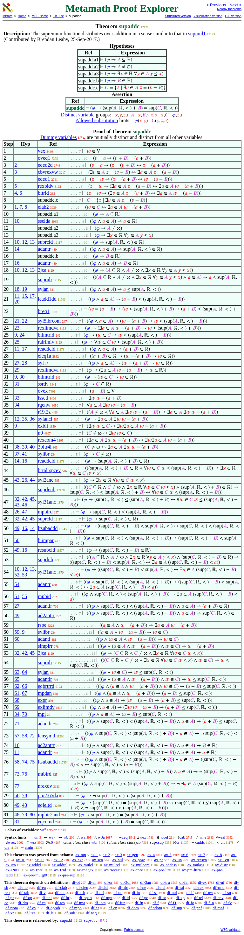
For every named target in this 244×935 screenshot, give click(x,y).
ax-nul (117, 859)
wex (142, 837)
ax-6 (184, 854)
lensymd (46, 735)
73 (16, 774)
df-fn (139, 902)
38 (16, 447)
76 (24, 774)
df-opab (85, 897)
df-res (59, 902)
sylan (43, 289)
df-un (117, 892)
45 (32, 499)
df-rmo (218, 887)
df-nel (161, 887)
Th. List (58, 16)
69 (16, 707)
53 (24, 574)
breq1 (43, 311)
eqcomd (46, 821)
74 (24, 761)
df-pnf (197, 907)
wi (51, 837)
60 (16, 639)
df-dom (133, 907)
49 (16, 528)
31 (16, 384)
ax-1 (94, 854)
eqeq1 (44, 179)
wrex (12, 842)
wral (221, 837)
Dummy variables (58, 137)
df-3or (125, 882)
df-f (155, 902)
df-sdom (155, 907)
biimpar (46, 540)
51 (16, 596)
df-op (27, 897)
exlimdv (46, 707)
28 (24, 363)
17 (32, 296)
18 (16, 289)
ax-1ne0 (37, 870)
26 (24, 480)
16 (16, 263)
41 (24, 454)
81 (16, 821)
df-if (190, 892)
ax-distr (221, 864)
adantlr (45, 606)
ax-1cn (223, 859)
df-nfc (123, 887)
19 (24, 289)
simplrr (45, 646)
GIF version (233, 16)
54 (16, 584)
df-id (126, 897)
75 (32, 761)
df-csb (80, 892)
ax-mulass (195, 864)
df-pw (208, 892)
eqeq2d (45, 165)
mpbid (44, 596)
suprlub (45, 559)
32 (16, 499)
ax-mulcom (140, 864)
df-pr (9, 897)
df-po (143, 897)
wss (33, 842)
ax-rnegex (85, 870)
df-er (95, 907)
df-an (92, 882)
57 (16, 735)
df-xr (9, 913)
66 (24, 686)
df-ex (202, 882)
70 (24, 714)
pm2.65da (48, 795)
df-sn (226, 892)
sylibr (43, 454)
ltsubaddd (48, 528)
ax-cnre (137, 870)
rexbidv (45, 186)
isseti (43, 398)
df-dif (99, 892)
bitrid (43, 193)
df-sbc (60, 892)
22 (24, 321)
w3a (101, 837)
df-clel (103, 887)
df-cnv (218, 897)
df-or (108, 882)
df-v (42, 892)
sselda (44, 221)
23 (16, 328)
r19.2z (44, 412)
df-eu (41, 887)
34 (16, 405)
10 (16, 221)
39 (24, 447)
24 (21, 335)
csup (160, 842)
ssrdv (43, 384)
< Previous (216, 5)
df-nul (172, 892)
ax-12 (58, 859)
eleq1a (44, 356)
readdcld (46, 349)
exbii (43, 426)
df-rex (198, 887)
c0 (51, 842)
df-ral (179, 887)
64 (24, 672)
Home (22, 16)
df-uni (47, 897)
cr (178, 842)
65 (16, 679)
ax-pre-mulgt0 (35, 875)
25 (16, 342)
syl (41, 363)
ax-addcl (34, 864)
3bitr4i (44, 447)
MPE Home (40, 16)
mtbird (44, 774)
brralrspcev (49, 470)
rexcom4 (47, 440)
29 (16, 370)
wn (35, 837)
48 (16, 814)
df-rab (24, 892)
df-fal (183, 882)
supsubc (90, 920)
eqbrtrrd (46, 686)
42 (24, 499)
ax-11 (39, 859)
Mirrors (7, 16)
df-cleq (82, 887)
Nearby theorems (229, 9)
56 (16, 795)
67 (24, 693)
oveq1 (44, 158)
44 (32, 480)
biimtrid (46, 335)
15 (24, 296)
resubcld (46, 550)
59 (16, 632)
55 (24, 596)
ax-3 (118, 854)
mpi (42, 714)
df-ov (31, 907)
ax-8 (218, 854)
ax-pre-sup (67, 875)
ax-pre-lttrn (191, 870)
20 (16, 301)
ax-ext (77, 859)
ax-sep (97, 859)
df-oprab (53, 907)
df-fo (190, 902)
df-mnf (218, 907)
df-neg (91, 913)
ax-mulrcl (112, 864)
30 (21, 377)
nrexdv (45, 786)
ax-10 (20, 859)
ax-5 (168, 854)
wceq (123, 837)
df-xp (180, 897)
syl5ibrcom (49, 321)
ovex (43, 391)
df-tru (165, 882)
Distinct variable (77, 114)
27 (16, 363)
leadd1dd (47, 299)
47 (24, 511)
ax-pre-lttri (162, 870)
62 (16, 686)
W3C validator (230, 930)
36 (32, 419)
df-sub (69, 913)
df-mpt (106, 897)
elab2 (43, 207)
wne (203, 837)
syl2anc (45, 480)
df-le (50, 913)
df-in (136, 892)
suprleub (46, 489)
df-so (162, 897)
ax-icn (10, 864)
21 (16, 321)
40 (32, 447)
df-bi (76, 882)
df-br (65, 897)
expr (42, 700)
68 (16, 700)
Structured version (178, 16)
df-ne (141, 887)
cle (6, 847)
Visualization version (207, 16)
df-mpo (75, 907)
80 (32, 814)
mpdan (45, 693)
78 (24, 795)
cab (182, 837)
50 (16, 540)
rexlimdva (48, 328)
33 (16, 398)
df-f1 (172, 902)
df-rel (198, 897)
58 (24, 735)
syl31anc (47, 502)
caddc (200, 842)
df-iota (100, 902)
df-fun (120, 902)
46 (24, 504)
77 (16, 786)
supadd (66, 920)
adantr (44, 249)
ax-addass (168, 864)
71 (16, 723)
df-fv (227, 902)
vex (41, 151)
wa (83, 837)
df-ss (153, 892)
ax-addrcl (59, 864)
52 (16, 574)
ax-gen (132, 854)
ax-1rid (60, 870)
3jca (42, 270)
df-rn (41, 902)
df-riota (11, 907)
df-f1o (209, 902)
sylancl (45, 419)
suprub (45, 279)
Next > (235, 5)
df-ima (79, 902)
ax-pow (138, 859)
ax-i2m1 (12, 870)
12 (24, 242)
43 (16, 480)
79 (24, 814)
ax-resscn (199, 859)
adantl (44, 639)
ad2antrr (46, 615)
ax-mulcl (85, 864)
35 (24, 419)
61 (16, 693)
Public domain (134, 930)
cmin (29, 847)
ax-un (177, 859)
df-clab (61, 887)
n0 (40, 433)
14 (16, 249)
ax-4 (151, 854)
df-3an (145, 882)
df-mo (22, 887)
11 (16, 296)
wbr (94, 842)
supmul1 (197, 33)
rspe (42, 625)
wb (65, 837)
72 (32, 735)
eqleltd (45, 805)
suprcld (45, 242)
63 (16, 672)
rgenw (44, 405)
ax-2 (106, 854)
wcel (164, 837)
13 (32, 242)
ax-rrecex (112, 870)
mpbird (45, 511)
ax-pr (158, 859)
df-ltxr (29, 913)
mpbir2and (49, 814)
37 (16, 454)
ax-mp (81, 854)
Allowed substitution (97, 120)
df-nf (220, 882)
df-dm (23, 902)
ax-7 (201, 854)
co (138, 842)
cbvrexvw (48, 172)
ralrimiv (46, 342)
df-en (112, 907)
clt (222, 842)
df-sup (177, 907)
